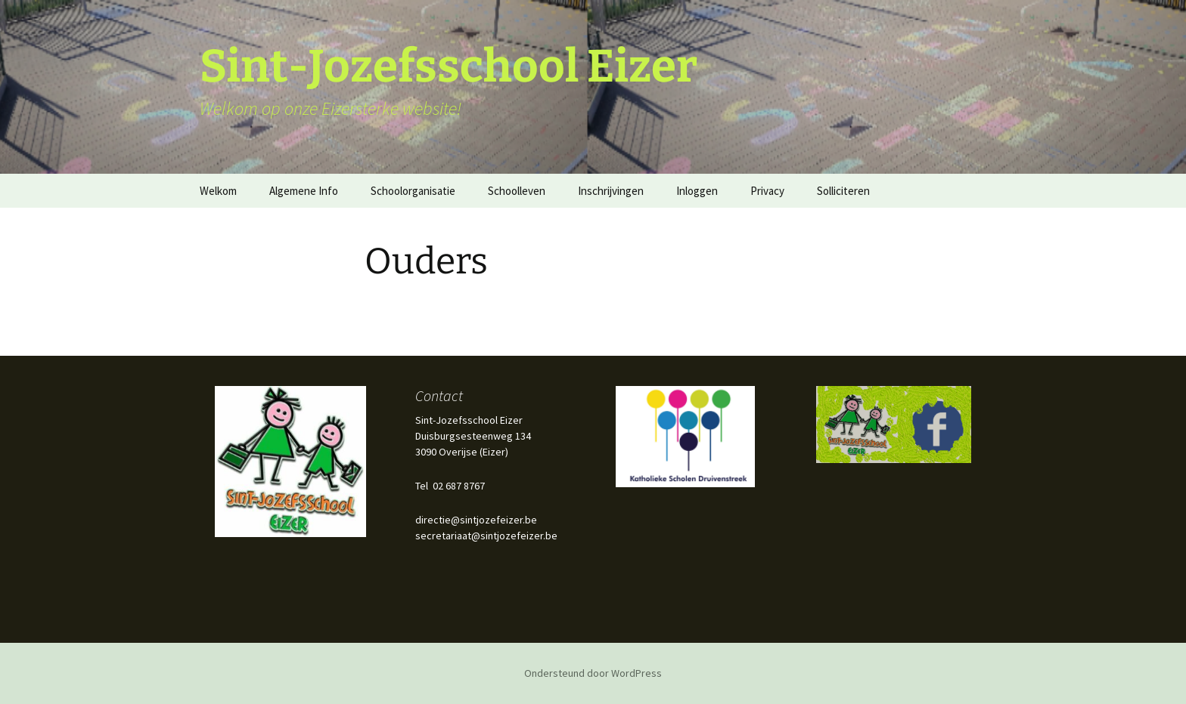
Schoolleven (516, 191)
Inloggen (697, 191)
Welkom (218, 191)
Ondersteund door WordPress (593, 673)
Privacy (767, 191)
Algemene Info (303, 191)
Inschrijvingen (611, 191)
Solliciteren (843, 191)
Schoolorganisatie (413, 191)
